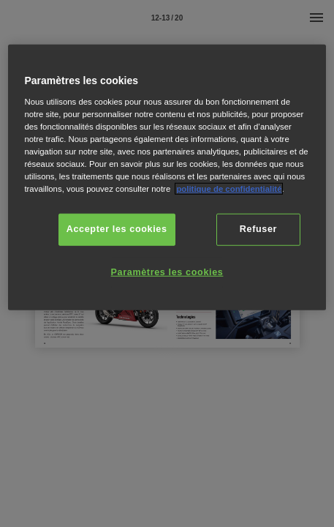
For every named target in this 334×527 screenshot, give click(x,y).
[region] (166, 177)
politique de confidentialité (228, 188)
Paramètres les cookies (167, 271)
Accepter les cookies (117, 229)
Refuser (258, 229)
